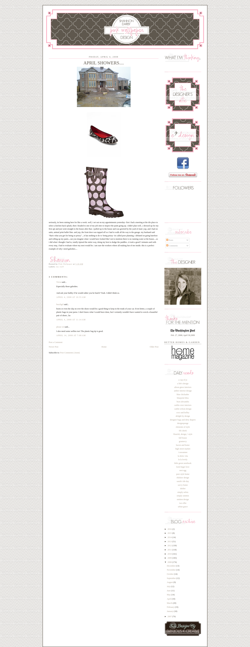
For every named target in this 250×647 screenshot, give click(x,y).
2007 (170, 616)
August (170, 582)
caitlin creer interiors (183, 405)
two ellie (182, 503)
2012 (170, 545)
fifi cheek (183, 430)
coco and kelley (182, 412)
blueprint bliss (183, 398)
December (171, 566)
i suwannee (182, 452)
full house (183, 438)
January (170, 611)
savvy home (183, 485)
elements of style (183, 427)
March (170, 603)
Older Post (154, 347)
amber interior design (183, 391)
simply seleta (182, 492)
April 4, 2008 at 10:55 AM (71, 297)
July (169, 586)
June (169, 590)
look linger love (182, 467)
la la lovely (183, 459)
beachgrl (60, 304)
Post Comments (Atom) (70, 353)
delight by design (183, 416)
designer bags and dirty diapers (183, 420)
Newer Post (53, 347)
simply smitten (183, 496)
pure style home (183, 474)
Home (104, 347)
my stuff (60, 267)
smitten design (183, 499)
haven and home (183, 445)
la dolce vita (183, 456)
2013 (170, 541)
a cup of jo (182, 380)
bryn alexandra (183, 401)
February (171, 607)
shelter (183, 488)
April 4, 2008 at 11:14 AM (71, 319)
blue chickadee (183, 394)
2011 (170, 550)
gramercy (183, 441)
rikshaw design (183, 477)
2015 (170, 533)
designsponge (182, 423)
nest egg (182, 470)
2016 (170, 529)
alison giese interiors (182, 387)
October (170, 574)
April (169, 599)
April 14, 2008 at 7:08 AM (71, 335)
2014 (170, 537)
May (169, 595)
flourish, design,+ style (182, 434)
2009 (170, 558)
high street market (182, 449)
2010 (170, 554)
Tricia (58, 282)
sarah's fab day (183, 481)
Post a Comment (55, 342)
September (171, 578)
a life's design (182, 383)
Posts (169, 240)
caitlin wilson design (182, 409)
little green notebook (182, 463)
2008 (170, 562)
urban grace (183, 506)
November (171, 570)
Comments (172, 246)
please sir (60, 327)
